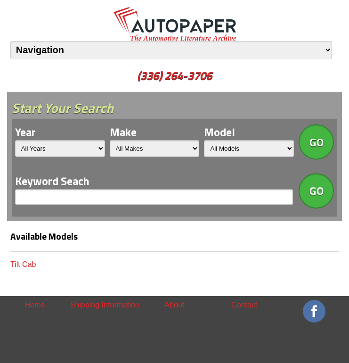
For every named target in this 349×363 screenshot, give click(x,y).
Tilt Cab (23, 264)
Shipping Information (104, 305)
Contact (244, 305)
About (175, 305)
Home (35, 305)
